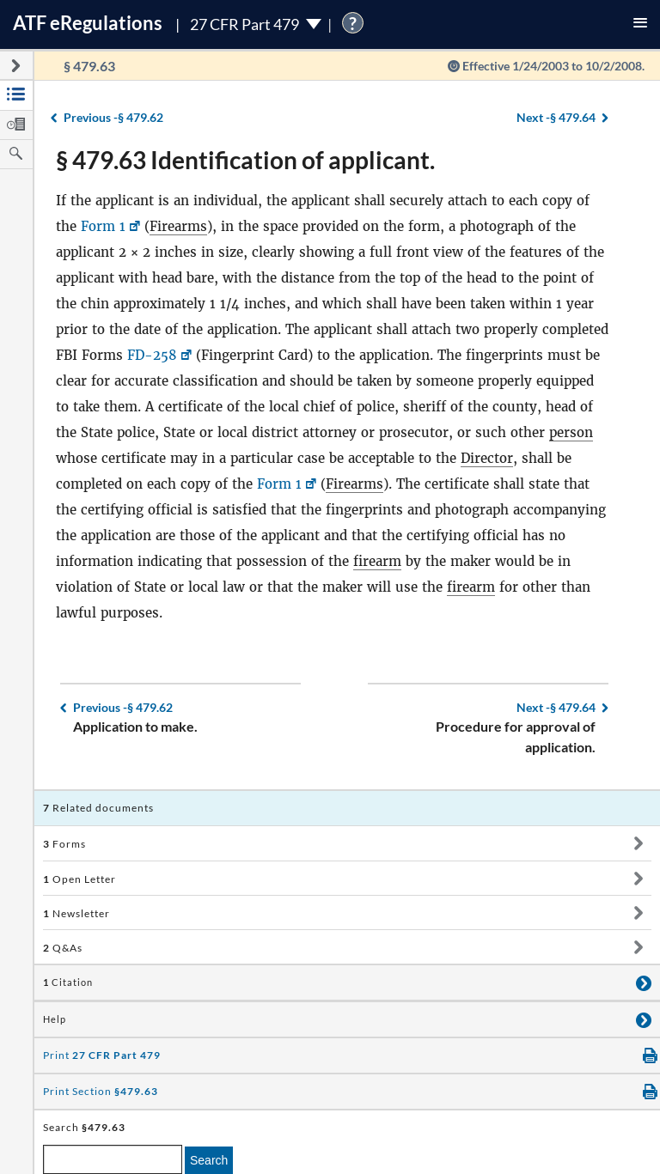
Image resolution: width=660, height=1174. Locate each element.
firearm (377, 561)
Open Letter (79, 879)
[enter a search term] (112, 1159)
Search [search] (209, 1160)
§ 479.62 (113, 117)
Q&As (62, 947)
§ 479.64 (556, 117)
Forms (64, 843)
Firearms (178, 226)
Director (487, 458)
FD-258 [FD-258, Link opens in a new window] (152, 355)
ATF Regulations (87, 22)
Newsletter (76, 913)
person (571, 432)
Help (54, 1019)
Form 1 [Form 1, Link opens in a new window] (103, 226)
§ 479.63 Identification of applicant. (245, 159)
